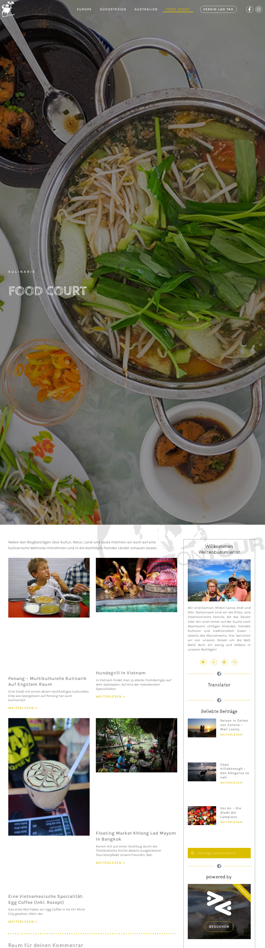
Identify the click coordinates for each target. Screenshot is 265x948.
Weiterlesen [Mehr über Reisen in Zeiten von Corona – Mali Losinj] (231, 734)
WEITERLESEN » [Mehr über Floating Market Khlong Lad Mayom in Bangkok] (110, 863)
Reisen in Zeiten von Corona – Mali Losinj (234, 725)
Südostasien (113, 9)
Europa (84, 9)
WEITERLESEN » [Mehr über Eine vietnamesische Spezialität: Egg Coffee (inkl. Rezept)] (23, 922)
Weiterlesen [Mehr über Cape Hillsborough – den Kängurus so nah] (231, 782)
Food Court (178, 9)
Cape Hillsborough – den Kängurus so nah (234, 770)
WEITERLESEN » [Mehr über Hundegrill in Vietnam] (110, 696)
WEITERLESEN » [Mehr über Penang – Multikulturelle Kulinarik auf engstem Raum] (23, 708)
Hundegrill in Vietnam (121, 673)
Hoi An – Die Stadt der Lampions (230, 812)
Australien (146, 9)
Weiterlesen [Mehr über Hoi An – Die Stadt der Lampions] (231, 822)
